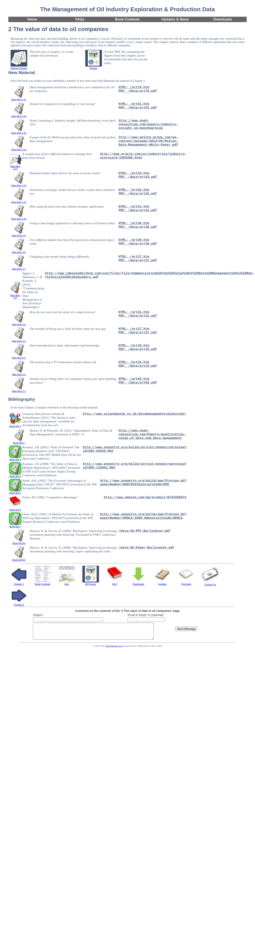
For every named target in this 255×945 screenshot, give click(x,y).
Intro (66, 582)
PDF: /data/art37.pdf (138, 260)
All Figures (90, 582)
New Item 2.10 (18, 217)
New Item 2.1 (19, 389)
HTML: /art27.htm (134, 329)
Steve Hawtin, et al (113, 649)
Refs (114, 582)
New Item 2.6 (15, 295)
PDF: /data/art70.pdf (138, 91)
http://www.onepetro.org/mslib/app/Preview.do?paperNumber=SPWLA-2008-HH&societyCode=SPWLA (143, 516)
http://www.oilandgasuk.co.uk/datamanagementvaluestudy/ (135, 414)
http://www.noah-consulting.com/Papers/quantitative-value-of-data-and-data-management (152, 434)
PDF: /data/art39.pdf (138, 244)
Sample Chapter (18, 66)
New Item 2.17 (18, 98)
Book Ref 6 (15, 508)
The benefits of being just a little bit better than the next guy (68, 328)
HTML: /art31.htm (134, 312)
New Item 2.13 (15, 166)
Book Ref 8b (18, 558)
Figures (93, 66)
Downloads (222, 19)
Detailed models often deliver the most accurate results (65, 173)
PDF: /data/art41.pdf (138, 210)
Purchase (186, 582)
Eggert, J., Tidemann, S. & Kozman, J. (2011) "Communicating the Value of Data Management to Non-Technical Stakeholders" (33, 290)
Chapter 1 (19, 582)
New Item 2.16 (18, 114)
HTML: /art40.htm (134, 223)
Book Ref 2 (19, 441)
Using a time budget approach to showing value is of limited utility (72, 223)
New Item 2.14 (18, 148)
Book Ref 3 (15, 458)
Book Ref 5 (15, 491)
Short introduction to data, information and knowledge (65, 345)
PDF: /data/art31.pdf (138, 316)
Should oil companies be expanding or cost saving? (62, 104)
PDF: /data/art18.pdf (138, 349)
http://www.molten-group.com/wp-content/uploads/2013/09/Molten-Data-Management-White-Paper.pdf (148, 141)
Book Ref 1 (15, 424)
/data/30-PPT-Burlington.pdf (144, 531)
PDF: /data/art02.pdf (138, 382)
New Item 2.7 (19, 267)
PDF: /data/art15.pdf (138, 366)
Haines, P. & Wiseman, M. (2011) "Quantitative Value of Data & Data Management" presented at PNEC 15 (71, 432)
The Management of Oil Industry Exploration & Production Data (127, 9)
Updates (162, 582)
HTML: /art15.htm (134, 362)
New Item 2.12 (18, 184)
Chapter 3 (19, 603)
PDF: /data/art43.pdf (138, 177)
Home (32, 19)
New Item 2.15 (18, 131)
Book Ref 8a (18, 541)
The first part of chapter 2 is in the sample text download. (51, 53)
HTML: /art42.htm (134, 190)
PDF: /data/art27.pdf (138, 332)
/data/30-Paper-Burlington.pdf (146, 547)
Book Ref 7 (15, 525)
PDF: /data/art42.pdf (138, 193)
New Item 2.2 (19, 373)
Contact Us (210, 583)
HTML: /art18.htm (134, 345)
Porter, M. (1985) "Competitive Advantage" (50, 497)
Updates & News (175, 19)
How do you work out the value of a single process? (63, 312)
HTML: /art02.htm (134, 379)
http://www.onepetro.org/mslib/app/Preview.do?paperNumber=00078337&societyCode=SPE (143, 482)
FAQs (79, 19)
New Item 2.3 (19, 356)
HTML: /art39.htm (134, 240)
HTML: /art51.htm (134, 104)
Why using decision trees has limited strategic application (67, 206)
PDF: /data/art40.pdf (138, 227)
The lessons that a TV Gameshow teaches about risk (63, 362)
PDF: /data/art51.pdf (138, 108)
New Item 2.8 (19, 250)
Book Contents (127, 19)
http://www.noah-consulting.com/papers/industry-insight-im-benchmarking (148, 124)
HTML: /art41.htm (134, 206)
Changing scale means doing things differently (59, 256)
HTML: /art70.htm (134, 87)
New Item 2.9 (19, 234)
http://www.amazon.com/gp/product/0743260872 (145, 497)
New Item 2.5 (19, 323)
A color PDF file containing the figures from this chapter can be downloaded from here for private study (125, 57)
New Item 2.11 (18, 200)
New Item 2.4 (19, 339)
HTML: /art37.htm (134, 256)
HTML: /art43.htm (134, 173)
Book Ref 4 (15, 475)
